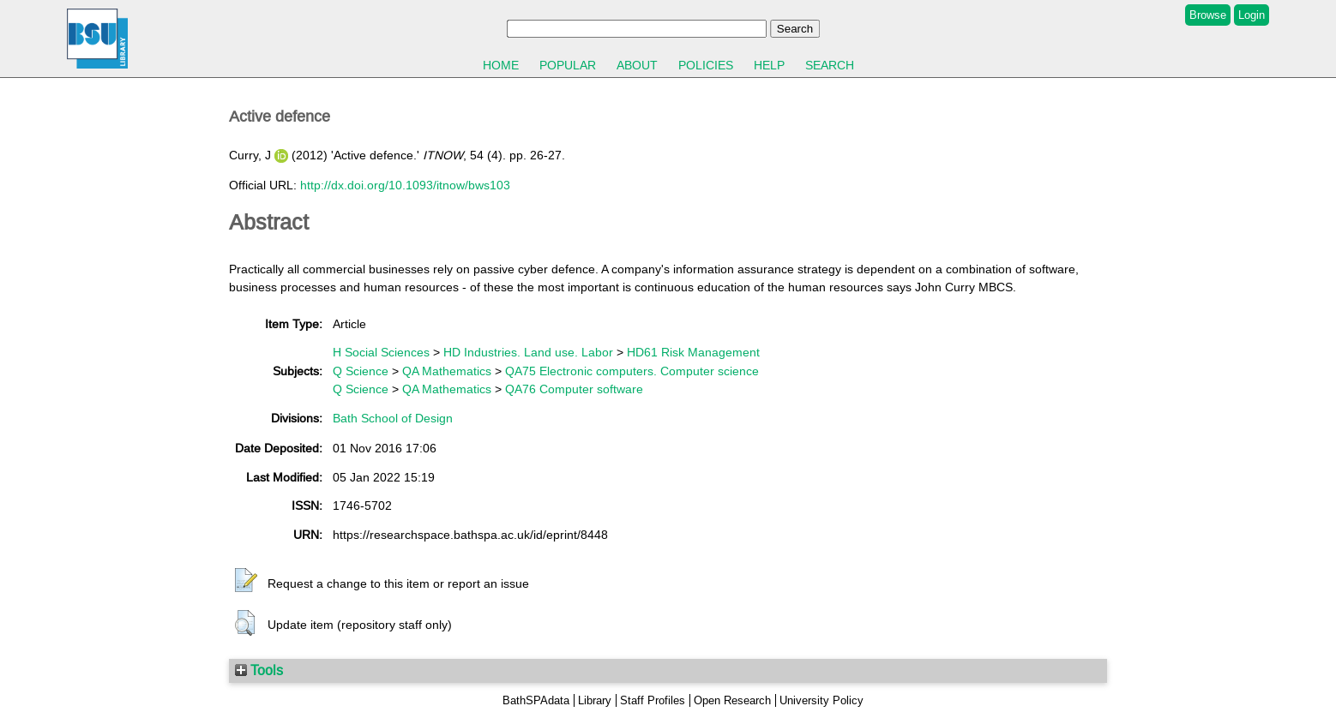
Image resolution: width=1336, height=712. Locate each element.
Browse (1207, 15)
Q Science (360, 371)
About (637, 65)
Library (594, 700)
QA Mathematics (446, 371)
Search (829, 65)
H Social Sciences (381, 352)
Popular (567, 65)
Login (1251, 15)
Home (501, 65)
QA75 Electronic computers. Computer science (632, 371)
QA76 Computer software (574, 389)
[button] (246, 581)
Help (769, 65)
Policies (705, 65)
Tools (259, 670)
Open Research (732, 700)
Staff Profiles (652, 700)
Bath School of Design (393, 418)
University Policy (821, 700)
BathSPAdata (536, 700)
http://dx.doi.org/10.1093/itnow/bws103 (405, 185)
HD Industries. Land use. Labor (528, 352)
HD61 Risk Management (693, 352)
